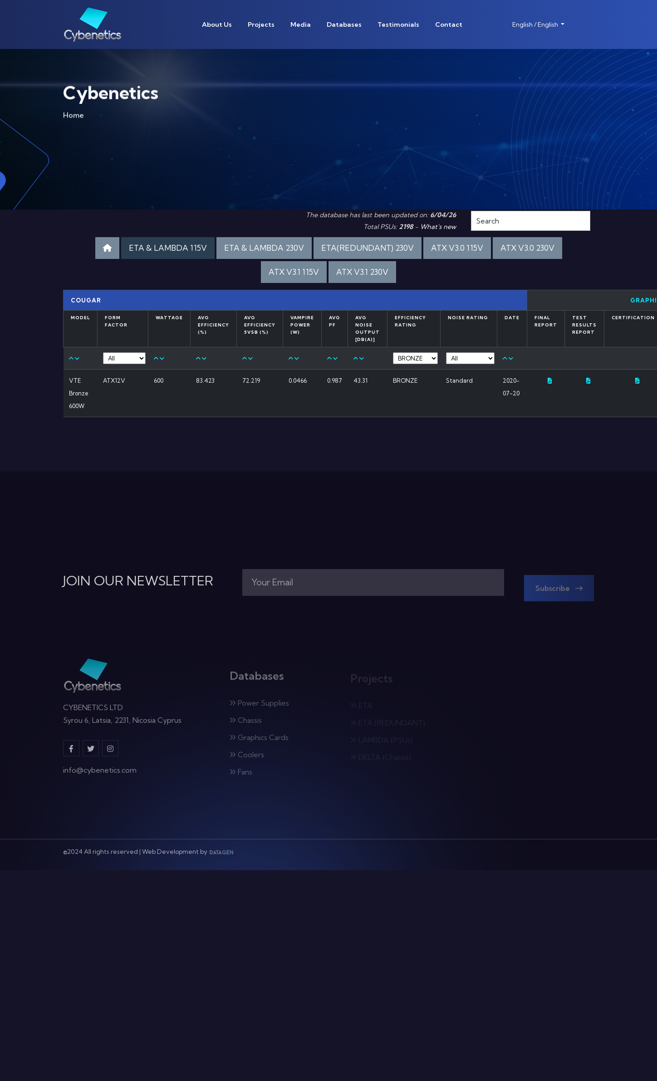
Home (73, 117)
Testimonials (398, 24)
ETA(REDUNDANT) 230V (367, 248)
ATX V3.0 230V (527, 248)
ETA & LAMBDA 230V (264, 248)
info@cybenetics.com (100, 774)
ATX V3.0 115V (457, 248)
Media (300, 24)
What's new (438, 227)
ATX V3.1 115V (294, 272)
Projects (261, 24)
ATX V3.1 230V (362, 272)
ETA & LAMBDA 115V (168, 248)
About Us (217, 24)
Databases (344, 24)
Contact (448, 24)
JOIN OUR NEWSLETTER (138, 581)
